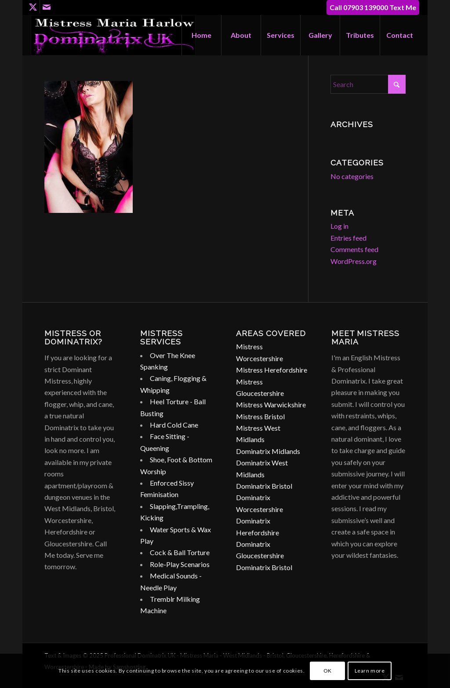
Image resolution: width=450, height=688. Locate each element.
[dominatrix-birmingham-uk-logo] (113, 35)
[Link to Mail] (46, 6)
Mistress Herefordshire (271, 370)
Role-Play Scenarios (180, 564)
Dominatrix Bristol (264, 486)
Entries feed (348, 238)
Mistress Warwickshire (271, 404)
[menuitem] (201, 35)
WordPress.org (353, 261)
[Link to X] (33, 6)
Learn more (370, 670)
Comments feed (354, 249)
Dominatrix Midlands (268, 451)
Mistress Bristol (260, 416)
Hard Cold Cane (174, 425)
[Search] (368, 84)
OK (327, 670)
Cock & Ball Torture (180, 552)
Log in (339, 226)
